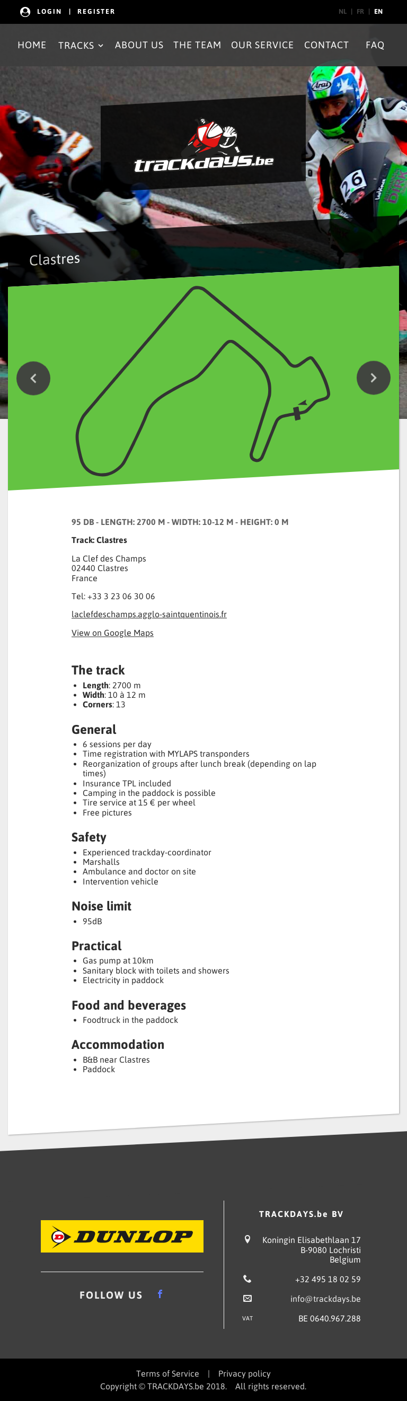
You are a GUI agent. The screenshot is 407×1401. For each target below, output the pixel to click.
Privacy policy (244, 1373)
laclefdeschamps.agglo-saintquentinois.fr (149, 615)
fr (360, 11)
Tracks (81, 45)
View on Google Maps (113, 632)
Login (49, 11)
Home (32, 44)
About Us (139, 44)
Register (96, 11)
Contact (326, 44)
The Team (197, 44)
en (378, 11)
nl (343, 11)
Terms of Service (167, 1373)
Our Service (262, 44)
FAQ (375, 44)
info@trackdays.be (325, 1298)
